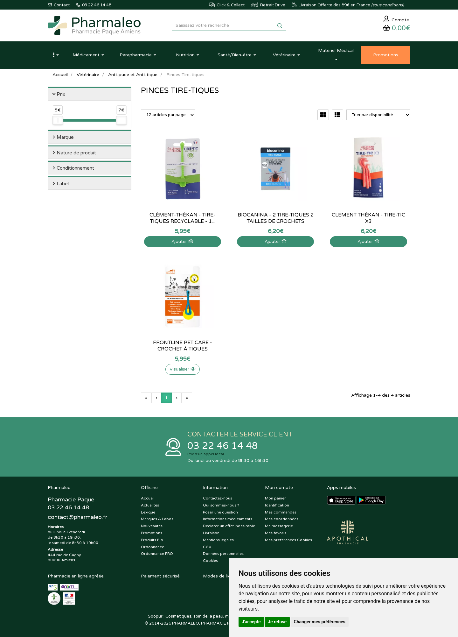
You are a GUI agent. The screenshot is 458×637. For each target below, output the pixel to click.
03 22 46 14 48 (222, 446)
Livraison (211, 533)
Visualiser (183, 369)
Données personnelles (223, 553)
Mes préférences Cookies (288, 540)
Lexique (148, 512)
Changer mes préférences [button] (319, 621)
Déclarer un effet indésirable (229, 526)
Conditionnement (75, 168)
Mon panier (275, 498)
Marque (65, 137)
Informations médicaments (227, 519)
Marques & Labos (157, 519)
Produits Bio (152, 540)
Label (63, 184)
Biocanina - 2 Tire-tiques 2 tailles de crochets (276, 218)
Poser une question (220, 512)
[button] (56, 55)
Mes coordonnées (281, 519)
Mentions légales (218, 540)
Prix (61, 94)
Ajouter (182, 241)
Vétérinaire (88, 74)
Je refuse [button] (277, 621)
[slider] (57, 120)
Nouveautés (152, 526)
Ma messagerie (279, 526)
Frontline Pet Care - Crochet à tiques (182, 345)
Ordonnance (152, 547)
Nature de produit (76, 153)
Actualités (150, 505)
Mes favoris (275, 533)
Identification (277, 505)
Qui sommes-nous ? (221, 505)
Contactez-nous (217, 498)
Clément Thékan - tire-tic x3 (368, 218)
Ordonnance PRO (157, 553)
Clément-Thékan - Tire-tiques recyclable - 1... (182, 218)
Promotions (151, 533)
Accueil (60, 74)
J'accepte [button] (251, 621)
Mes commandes (280, 512)
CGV (207, 547)
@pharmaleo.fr (77, 516)
